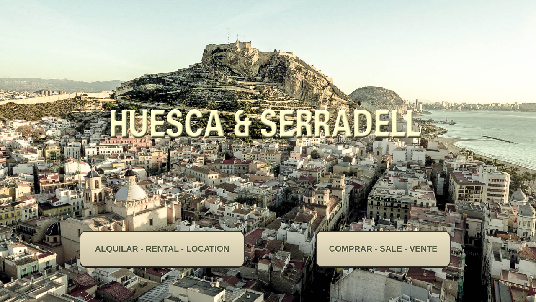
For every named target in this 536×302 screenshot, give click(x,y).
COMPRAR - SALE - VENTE (383, 248)
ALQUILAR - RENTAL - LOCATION (162, 248)
